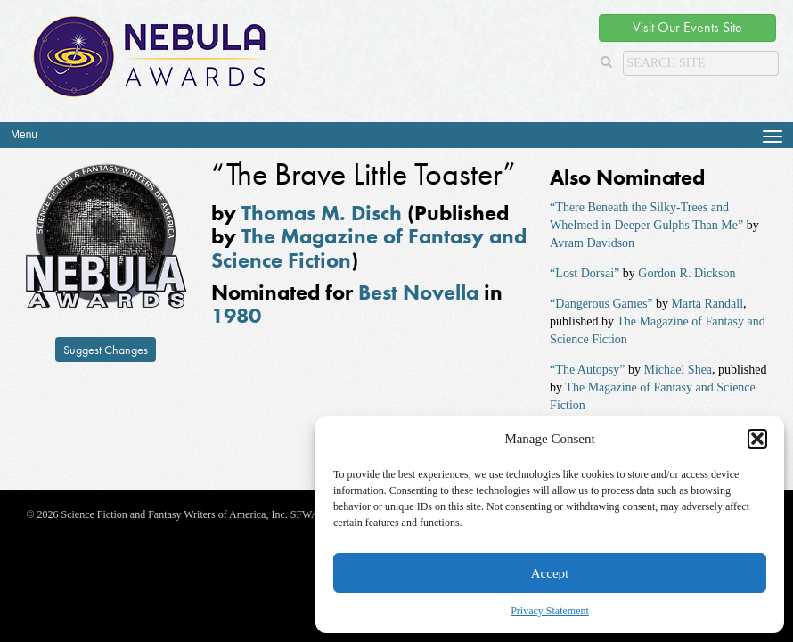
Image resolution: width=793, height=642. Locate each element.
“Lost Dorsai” (584, 273)
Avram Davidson (592, 243)
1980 (236, 315)
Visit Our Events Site (687, 27)
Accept (549, 573)
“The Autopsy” (587, 369)
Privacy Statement (550, 611)
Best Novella (418, 292)
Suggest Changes (105, 350)
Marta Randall (707, 303)
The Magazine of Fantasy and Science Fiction (369, 247)
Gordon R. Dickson (686, 273)
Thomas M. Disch (321, 212)
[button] (757, 439)
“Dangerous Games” (601, 303)
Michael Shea (677, 369)
